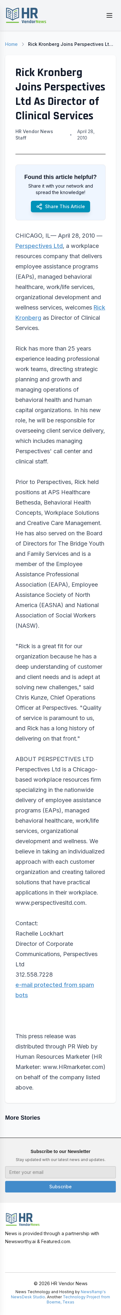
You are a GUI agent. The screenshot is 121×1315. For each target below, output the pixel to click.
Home (11, 44)
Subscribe (60, 1186)
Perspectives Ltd (39, 245)
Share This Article (60, 206)
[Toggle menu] (109, 15)
